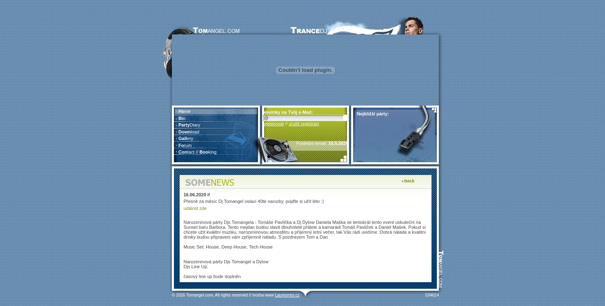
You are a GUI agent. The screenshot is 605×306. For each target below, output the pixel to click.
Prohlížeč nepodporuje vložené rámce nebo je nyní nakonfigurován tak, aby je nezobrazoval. (216, 135)
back (409, 180)
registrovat (273, 123)
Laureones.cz (287, 295)
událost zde (195, 208)
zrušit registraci (304, 123)
